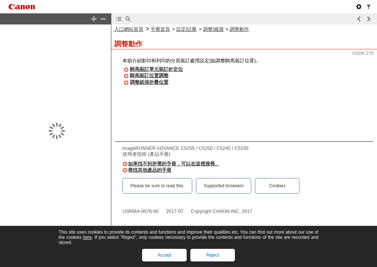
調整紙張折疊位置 (149, 82)
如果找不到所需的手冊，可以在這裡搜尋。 (174, 164)
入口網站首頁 (128, 29)
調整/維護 (213, 29)
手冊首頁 (160, 29)
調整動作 (239, 29)
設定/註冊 (186, 29)
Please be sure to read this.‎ (157, 185)
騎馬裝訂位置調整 (149, 75)
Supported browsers (223, 185)
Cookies (277, 185)
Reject (212, 255)
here (87, 237)
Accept (164, 255)
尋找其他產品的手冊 (149, 170)
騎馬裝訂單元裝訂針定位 (156, 69)
